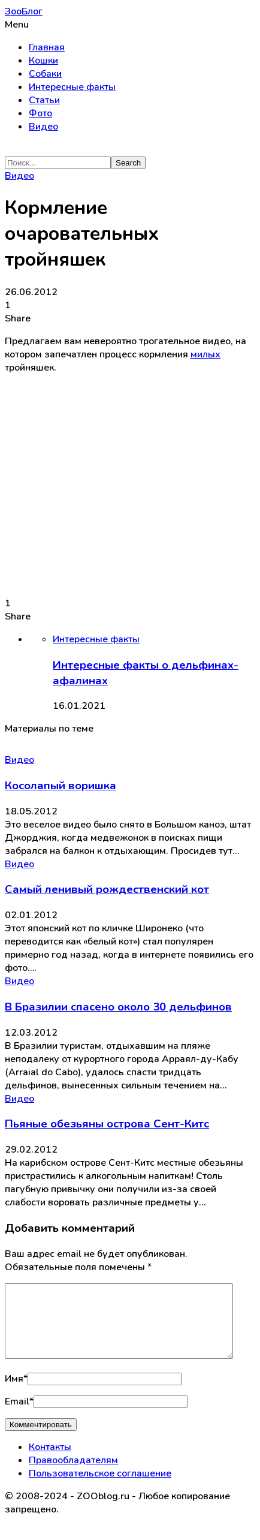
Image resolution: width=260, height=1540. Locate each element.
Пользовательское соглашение (100, 1487)
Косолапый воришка (60, 785)
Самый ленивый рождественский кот (107, 889)
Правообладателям (73, 1474)
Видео (43, 126)
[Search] (58, 163)
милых (205, 354)
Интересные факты (72, 87)
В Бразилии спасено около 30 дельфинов (118, 1007)
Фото (40, 113)
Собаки (45, 73)
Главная (47, 47)
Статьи (44, 100)
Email (19, 1415)
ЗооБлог (24, 11)
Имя (16, 1393)
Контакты (50, 1461)
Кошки (43, 60)
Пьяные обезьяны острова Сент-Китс (107, 1124)
